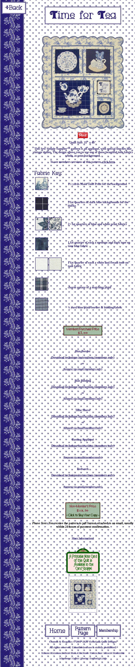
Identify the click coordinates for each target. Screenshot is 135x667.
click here (108, 162)
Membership (118, 653)
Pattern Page (96, 653)
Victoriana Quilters (60, 653)
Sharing (84, 658)
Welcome (45, 653)
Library (107, 653)
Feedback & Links (98, 658)
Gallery (75, 658)
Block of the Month (80, 653)
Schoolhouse (65, 658)
